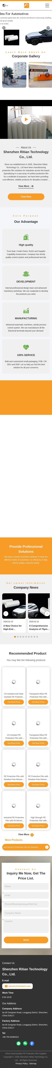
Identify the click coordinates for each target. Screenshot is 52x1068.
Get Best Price (14, 702)
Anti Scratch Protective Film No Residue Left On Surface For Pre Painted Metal (21, 847)
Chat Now (26, 197)
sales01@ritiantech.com (17, 986)
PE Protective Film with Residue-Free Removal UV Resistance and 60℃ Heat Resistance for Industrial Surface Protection (38, 778)
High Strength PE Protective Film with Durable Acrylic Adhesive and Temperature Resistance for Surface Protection (38, 819)
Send (26, 940)
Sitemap (32, 1063)
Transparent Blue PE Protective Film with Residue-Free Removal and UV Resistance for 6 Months (38, 695)
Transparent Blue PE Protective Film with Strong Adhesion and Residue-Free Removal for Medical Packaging (38, 737)
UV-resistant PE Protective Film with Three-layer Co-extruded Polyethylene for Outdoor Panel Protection (13, 737)
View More (26, 186)
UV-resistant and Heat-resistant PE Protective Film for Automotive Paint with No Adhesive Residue (14, 695)
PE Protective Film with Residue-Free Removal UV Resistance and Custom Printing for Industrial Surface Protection (14, 778)
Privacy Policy (22, 1063)
